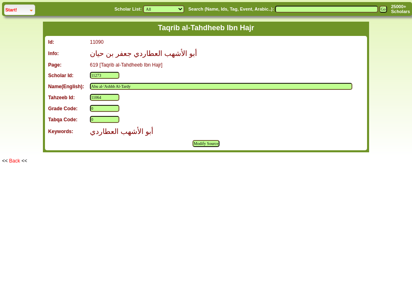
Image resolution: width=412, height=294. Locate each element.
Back (14, 161)
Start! (20, 8)
